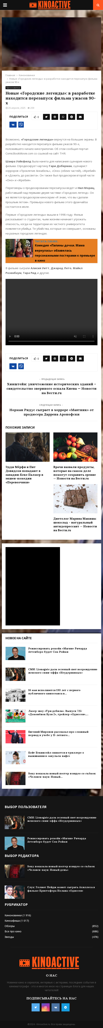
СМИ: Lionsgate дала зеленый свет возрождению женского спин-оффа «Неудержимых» (62, 671)
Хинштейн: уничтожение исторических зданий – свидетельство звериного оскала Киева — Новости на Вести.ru (51, 388)
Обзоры (10, 926)
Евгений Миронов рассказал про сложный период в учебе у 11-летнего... (58, 733)
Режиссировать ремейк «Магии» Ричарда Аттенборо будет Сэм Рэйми (57, 650)
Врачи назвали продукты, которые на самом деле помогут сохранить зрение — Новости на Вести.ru (74, 472)
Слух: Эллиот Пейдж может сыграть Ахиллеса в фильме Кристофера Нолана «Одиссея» (61, 889)
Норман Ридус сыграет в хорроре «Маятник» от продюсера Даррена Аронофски (51, 412)
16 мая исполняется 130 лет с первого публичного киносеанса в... (54, 691)
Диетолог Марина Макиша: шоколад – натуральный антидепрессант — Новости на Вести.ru (75, 524)
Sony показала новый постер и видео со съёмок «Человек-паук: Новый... (62, 775)
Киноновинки (13, 87)
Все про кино (13, 931)
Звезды (9, 937)
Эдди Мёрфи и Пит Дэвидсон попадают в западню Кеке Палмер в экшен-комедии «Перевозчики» (24, 474)
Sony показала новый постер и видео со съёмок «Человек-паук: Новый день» (61, 868)
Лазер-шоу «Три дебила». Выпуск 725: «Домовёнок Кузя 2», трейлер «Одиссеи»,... (58, 712)
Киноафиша (12, 920)
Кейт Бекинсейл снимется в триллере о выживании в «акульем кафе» (56, 754)
